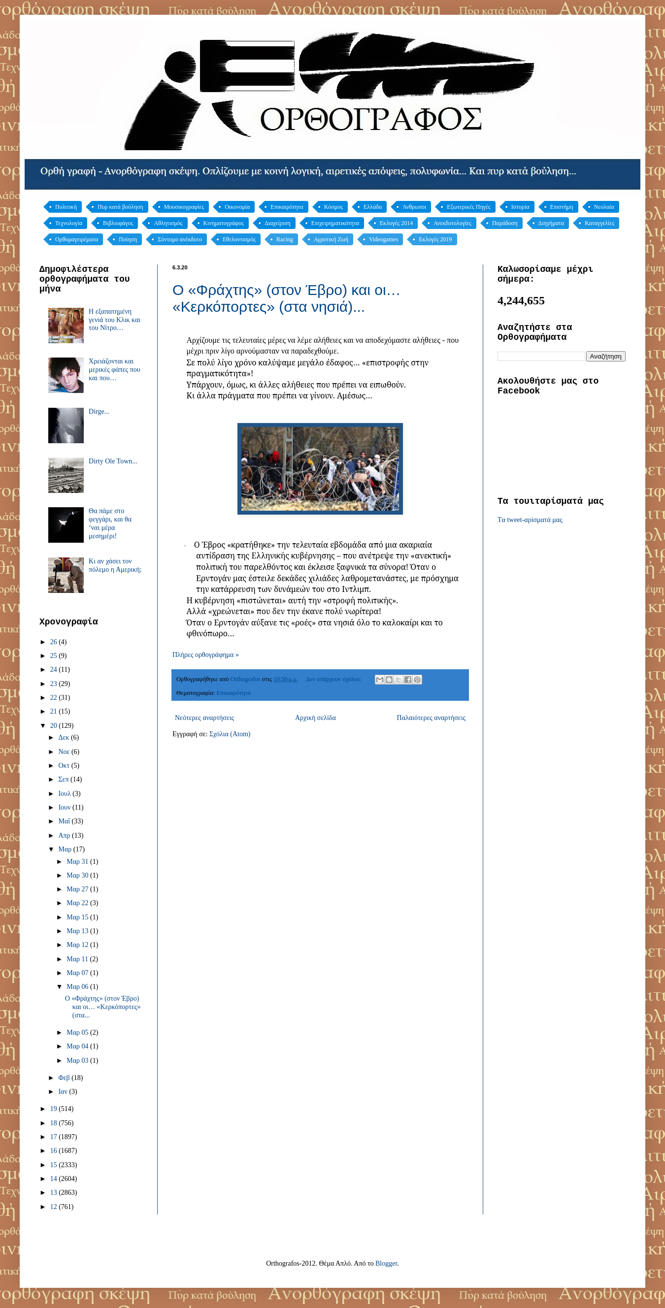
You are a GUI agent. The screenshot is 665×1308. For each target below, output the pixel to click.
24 (54, 669)
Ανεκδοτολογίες (452, 223)
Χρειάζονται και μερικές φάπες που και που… (114, 370)
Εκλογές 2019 (435, 239)
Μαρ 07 (78, 973)
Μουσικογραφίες (184, 206)
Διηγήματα (551, 223)
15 (54, 1165)
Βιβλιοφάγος (118, 223)
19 (54, 1108)
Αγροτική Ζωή (331, 239)
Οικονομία (237, 206)
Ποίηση (128, 239)
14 (54, 1178)
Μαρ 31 (78, 861)
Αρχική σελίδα (315, 717)
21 (54, 711)
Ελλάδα (373, 206)
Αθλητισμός (168, 223)
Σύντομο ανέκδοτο (180, 239)
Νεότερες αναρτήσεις (204, 717)
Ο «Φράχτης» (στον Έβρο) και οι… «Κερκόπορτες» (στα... (103, 1007)
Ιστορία (520, 206)
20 (54, 725)
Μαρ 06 (78, 986)
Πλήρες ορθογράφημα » (205, 654)
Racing (284, 239)
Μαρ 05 (78, 1032)
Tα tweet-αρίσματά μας (530, 519)
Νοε (64, 751)
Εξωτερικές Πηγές (469, 206)
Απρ (65, 835)
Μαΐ (64, 821)
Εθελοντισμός (239, 239)
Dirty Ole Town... (113, 461)
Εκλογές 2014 (396, 223)
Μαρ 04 (78, 1046)
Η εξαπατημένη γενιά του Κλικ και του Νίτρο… (114, 320)
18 (54, 1123)
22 (54, 697)
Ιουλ (65, 793)
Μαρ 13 (78, 931)
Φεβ (64, 1077)
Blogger (386, 1263)
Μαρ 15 (78, 917)
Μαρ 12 (78, 944)
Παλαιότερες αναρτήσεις (431, 717)
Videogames (383, 239)
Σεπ (64, 779)
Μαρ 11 (78, 959)
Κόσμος (333, 206)
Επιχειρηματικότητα (335, 223)
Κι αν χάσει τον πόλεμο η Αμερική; (115, 565)
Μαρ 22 (78, 903)
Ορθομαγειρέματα (76, 239)
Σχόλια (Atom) (230, 734)
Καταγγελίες (599, 223)
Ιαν (63, 1091)
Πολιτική (66, 206)
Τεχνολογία (68, 223)
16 (54, 1150)
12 (54, 1206)
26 (54, 642)
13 (54, 1192)
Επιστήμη (561, 206)
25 (54, 655)
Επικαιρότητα (286, 206)
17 (54, 1137)
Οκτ (64, 765)
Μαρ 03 (78, 1060)
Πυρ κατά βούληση (120, 206)
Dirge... (99, 411)
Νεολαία (604, 206)
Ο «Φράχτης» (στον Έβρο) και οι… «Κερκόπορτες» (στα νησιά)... (286, 298)
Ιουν (65, 807)
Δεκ (64, 737)
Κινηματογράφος (223, 223)
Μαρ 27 (78, 889)
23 (54, 683)
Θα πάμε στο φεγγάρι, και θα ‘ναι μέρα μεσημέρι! (110, 523)
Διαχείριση (278, 223)
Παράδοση (505, 223)
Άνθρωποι (414, 206)
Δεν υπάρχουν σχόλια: (334, 679)
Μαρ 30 (78, 875)
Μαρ (65, 849)
